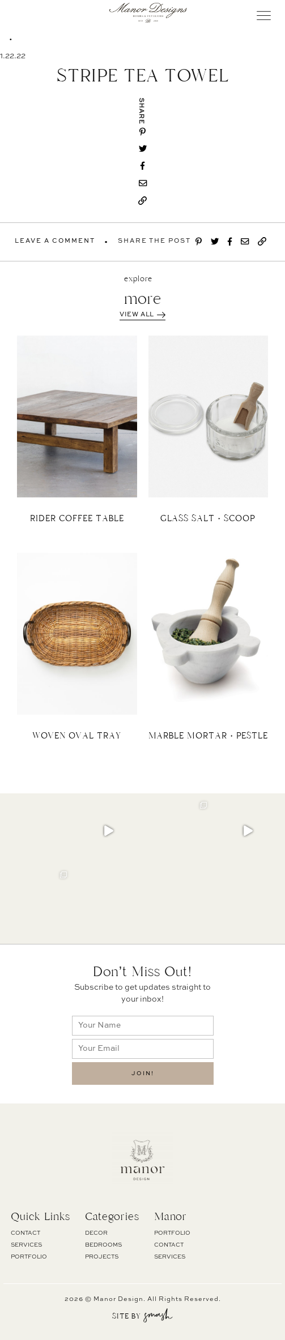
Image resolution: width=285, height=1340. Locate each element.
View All (142, 315)
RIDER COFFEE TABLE (77, 518)
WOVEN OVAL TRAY (76, 735)
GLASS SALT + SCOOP (208, 518)
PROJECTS (101, 1257)
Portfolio (29, 1257)
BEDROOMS (103, 1245)
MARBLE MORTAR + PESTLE (208, 735)
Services (26, 1245)
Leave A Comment (55, 241)
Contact (25, 1233)
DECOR (96, 1233)
